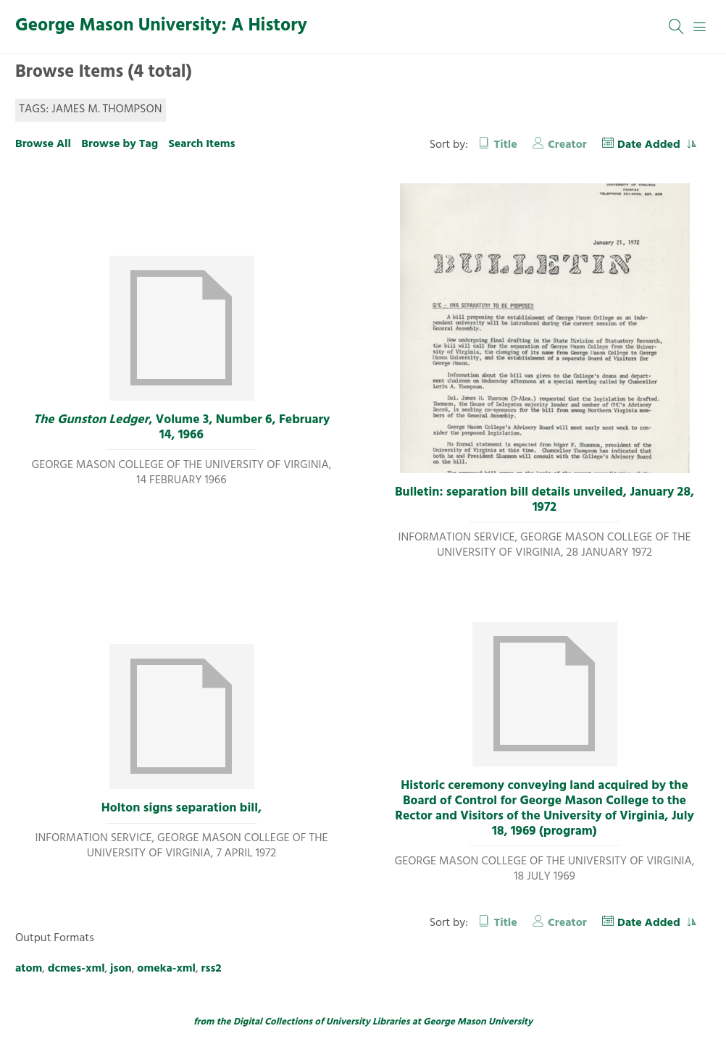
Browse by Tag (119, 144)
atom (28, 968)
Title (505, 144)
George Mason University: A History (161, 26)
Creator (567, 144)
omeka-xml (166, 968)
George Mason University (478, 1022)
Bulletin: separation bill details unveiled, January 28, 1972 (544, 500)
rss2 (211, 968)
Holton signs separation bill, (181, 808)
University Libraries (368, 1022)
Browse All (43, 144)
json (121, 968)
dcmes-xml (76, 968)
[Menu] (700, 26)
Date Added (650, 144)
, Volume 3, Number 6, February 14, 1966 (181, 428)
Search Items (201, 144)
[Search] (676, 26)
